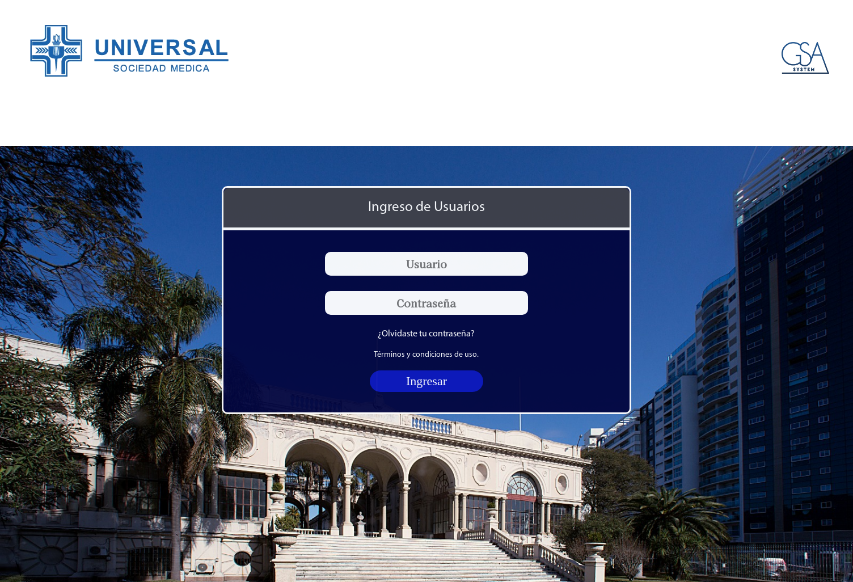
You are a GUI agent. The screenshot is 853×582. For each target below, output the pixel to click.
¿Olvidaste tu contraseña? (426, 334)
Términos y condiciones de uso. (426, 355)
